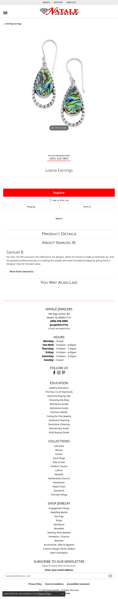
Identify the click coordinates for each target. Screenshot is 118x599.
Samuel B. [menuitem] (59, 490)
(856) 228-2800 (59, 158)
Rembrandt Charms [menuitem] (59, 478)
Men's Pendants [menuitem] (59, 552)
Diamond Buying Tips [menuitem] (59, 395)
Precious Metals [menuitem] (59, 412)
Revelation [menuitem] (59, 482)
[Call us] (59, 324)
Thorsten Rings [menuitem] (59, 494)
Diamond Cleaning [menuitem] (59, 420)
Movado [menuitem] (59, 474)
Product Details (59, 234)
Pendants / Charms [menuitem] (59, 536)
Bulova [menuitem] (59, 450)
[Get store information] (59, 328)
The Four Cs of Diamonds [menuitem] (59, 391)
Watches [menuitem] (59, 540)
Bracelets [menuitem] (59, 528)
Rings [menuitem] (59, 520)
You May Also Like (59, 282)
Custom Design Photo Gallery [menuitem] (59, 548)
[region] (59, 91)
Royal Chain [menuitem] (59, 486)
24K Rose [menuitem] (59, 446)
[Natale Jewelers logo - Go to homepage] (59, 11)
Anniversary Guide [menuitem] (59, 428)
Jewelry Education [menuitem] (59, 387)
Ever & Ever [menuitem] (59, 462)
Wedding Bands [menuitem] (59, 512)
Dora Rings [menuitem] (59, 458)
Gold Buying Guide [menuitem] (59, 432)
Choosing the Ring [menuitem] (59, 399)
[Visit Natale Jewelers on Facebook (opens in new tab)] (54, 373)
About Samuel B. (59, 242)
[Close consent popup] (63, 594)
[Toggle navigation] (5, 11)
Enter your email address (59, 569)
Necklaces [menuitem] (59, 524)
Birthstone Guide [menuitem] (59, 404)
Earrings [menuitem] (59, 516)
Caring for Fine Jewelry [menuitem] (59, 416)
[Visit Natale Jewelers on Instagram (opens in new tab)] (58, 373)
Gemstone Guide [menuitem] (59, 408)
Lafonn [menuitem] (59, 470)
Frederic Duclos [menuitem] (59, 466)
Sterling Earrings (13, 23)
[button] (46, 2)
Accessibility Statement (78, 584)
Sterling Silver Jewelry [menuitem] (59, 532)
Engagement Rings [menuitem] (59, 508)
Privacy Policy (35, 584)
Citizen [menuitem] (59, 454)
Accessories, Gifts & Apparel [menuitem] (59, 544)
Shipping (31, 206)
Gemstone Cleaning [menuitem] (59, 424)
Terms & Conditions (54, 584)
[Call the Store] (59, 321)
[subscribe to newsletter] (110, 576)
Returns (87, 206)
